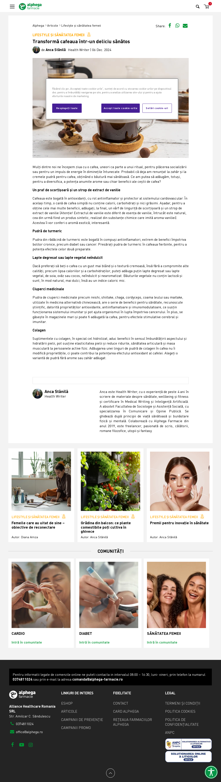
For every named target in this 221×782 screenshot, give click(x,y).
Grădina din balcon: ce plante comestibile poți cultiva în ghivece (106, 527)
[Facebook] (12, 744)
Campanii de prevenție (82, 719)
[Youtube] (21, 744)
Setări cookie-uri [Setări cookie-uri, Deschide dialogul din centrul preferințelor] (157, 107)
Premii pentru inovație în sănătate (179, 523)
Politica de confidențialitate (182, 722)
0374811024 (21, 724)
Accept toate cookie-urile (120, 107)
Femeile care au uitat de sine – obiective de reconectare (38, 525)
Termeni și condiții (182, 703)
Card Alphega (126, 711)
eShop (67, 703)
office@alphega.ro (26, 732)
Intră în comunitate (27, 642)
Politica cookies (180, 711)
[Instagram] (30, 744)
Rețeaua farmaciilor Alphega (132, 722)
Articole (52, 25)
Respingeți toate (67, 107)
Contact (120, 703)
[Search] (197, 6)
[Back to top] (110, 773)
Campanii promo (76, 728)
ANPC (169, 732)
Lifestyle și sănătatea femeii (81, 25)
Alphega (38, 25)
